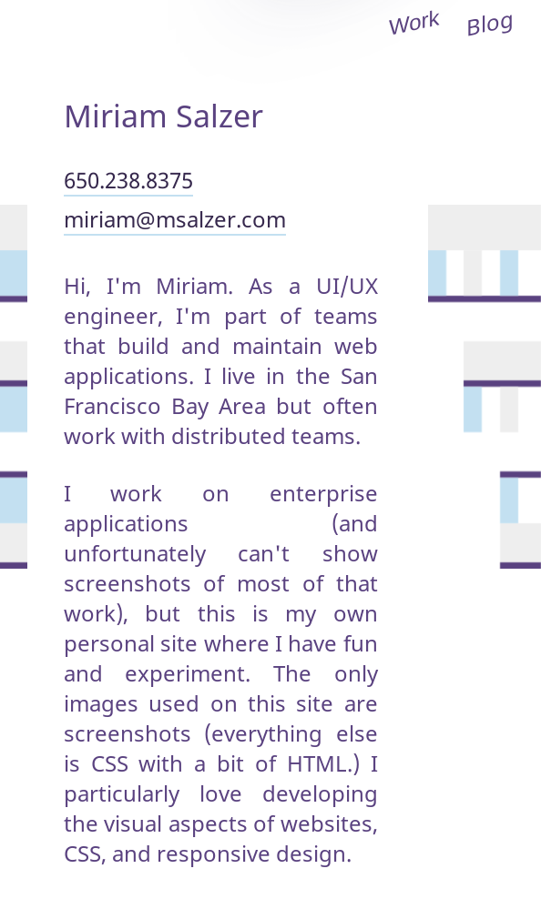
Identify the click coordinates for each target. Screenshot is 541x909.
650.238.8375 (128, 180)
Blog (490, 22)
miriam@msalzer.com (175, 219)
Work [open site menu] (414, 22)
